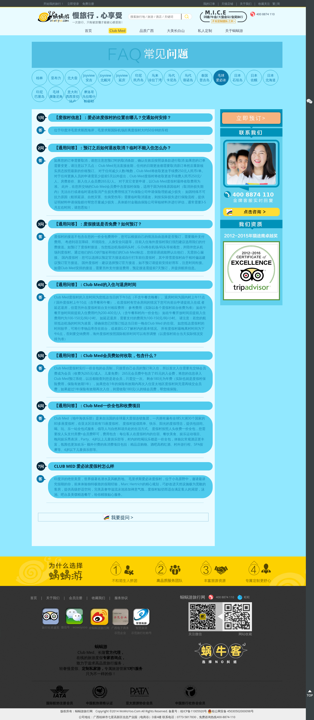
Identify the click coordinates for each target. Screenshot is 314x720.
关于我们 (246, 4)
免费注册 (88, 4)
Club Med (117, 30)
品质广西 (147, 30)
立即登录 (73, 4)
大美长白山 (176, 30)
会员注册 (75, 598)
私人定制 (205, 30)
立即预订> (251, 118)
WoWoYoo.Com (130, 711)
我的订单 (209, 4)
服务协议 (121, 598)
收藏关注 (264, 4)
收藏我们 (98, 598)
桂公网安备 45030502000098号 (231, 711)
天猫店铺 (227, 4)
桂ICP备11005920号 (193, 711)
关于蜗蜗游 (234, 30)
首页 (88, 30)
